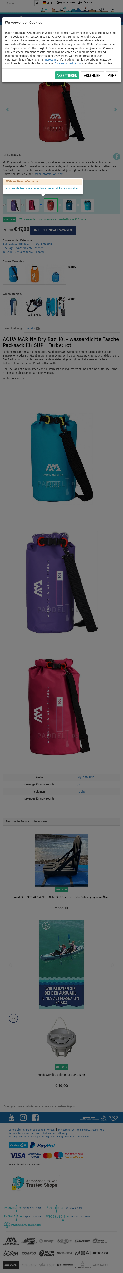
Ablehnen (92, 76)
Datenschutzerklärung (68, 63)
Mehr (111, 76)
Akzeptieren (67, 76)
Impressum (50, 59)
